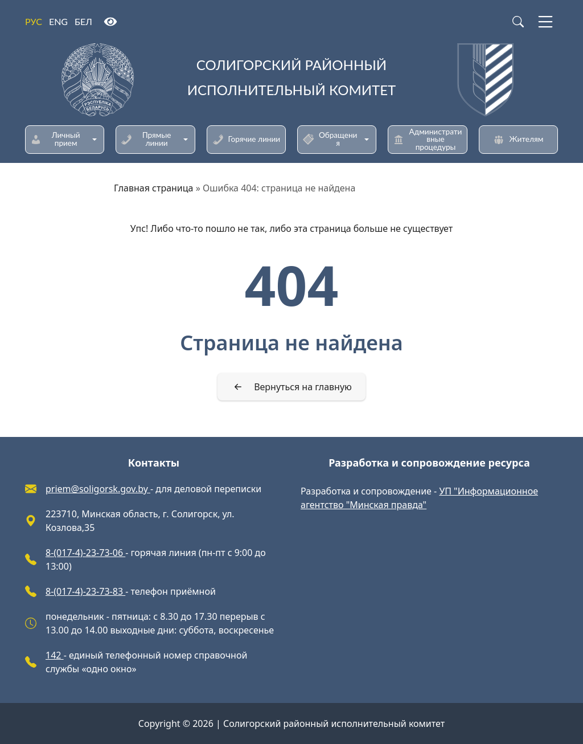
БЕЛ (83, 21)
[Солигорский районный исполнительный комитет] (291, 79)
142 (55, 655)
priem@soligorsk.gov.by (98, 489)
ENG (58, 21)
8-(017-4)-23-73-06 (85, 552)
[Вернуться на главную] (291, 386)
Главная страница (154, 188)
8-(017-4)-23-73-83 (85, 591)
